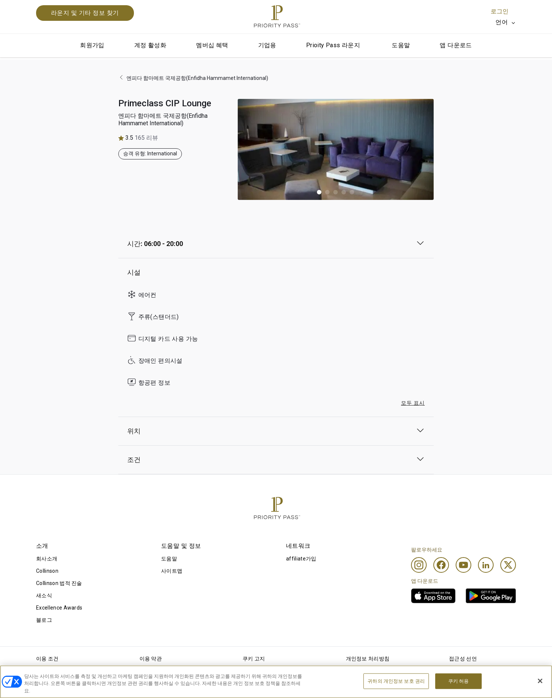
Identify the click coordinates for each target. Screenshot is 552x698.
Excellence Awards (59, 608)
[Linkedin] (486, 565)
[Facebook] (441, 565)
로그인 (499, 11)
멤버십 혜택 (212, 45)
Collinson (47, 571)
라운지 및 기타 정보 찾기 (85, 12)
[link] (433, 595)
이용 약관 (150, 659)
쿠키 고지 (254, 659)
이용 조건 (47, 659)
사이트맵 (171, 571)
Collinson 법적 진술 (59, 583)
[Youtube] (463, 565)
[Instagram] (419, 565)
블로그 (44, 620)
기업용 (267, 45)
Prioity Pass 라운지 (333, 45)
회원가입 (92, 45)
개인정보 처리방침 (368, 659)
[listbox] (505, 22)
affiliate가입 (301, 559)
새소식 (44, 595)
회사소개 (46, 559)
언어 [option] (501, 22)
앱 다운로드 (456, 45)
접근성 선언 (463, 659)
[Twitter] (508, 565)
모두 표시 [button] (413, 403)
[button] (319, 192)
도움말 (401, 45)
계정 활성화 (150, 45)
